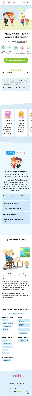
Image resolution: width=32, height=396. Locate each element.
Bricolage (5, 329)
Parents (5, 340)
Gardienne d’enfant (8, 346)
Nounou (5, 349)
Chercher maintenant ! (16, 60)
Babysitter (5, 353)
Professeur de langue (22, 325)
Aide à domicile (7, 326)
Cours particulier (23, 333)
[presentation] (14, 97)
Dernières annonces (16, 313)
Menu (26, 2)
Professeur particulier (22, 320)
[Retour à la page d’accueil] (8, 2)
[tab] (11, 153)
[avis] (16, 392)
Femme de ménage (8, 323)
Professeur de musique (22, 329)
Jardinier (5, 320)
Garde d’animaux (23, 340)
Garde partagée (7, 343)
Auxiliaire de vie (7, 360)
